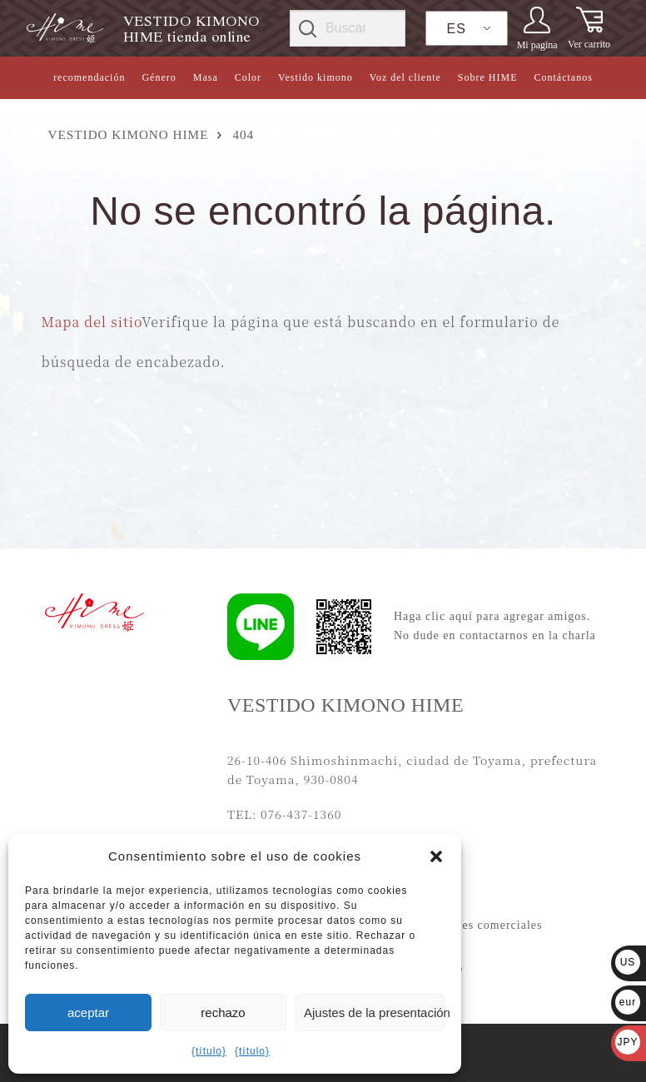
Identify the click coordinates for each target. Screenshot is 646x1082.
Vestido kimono (315, 77)
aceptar (88, 1012)
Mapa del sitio (92, 321)
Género (159, 77)
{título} (208, 1051)
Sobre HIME (488, 77)
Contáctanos (563, 77)
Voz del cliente (405, 77)
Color (248, 77)
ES (456, 29)
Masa (205, 77)
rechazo (223, 1012)
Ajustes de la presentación (374, 1012)
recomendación (89, 77)
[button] (436, 856)
